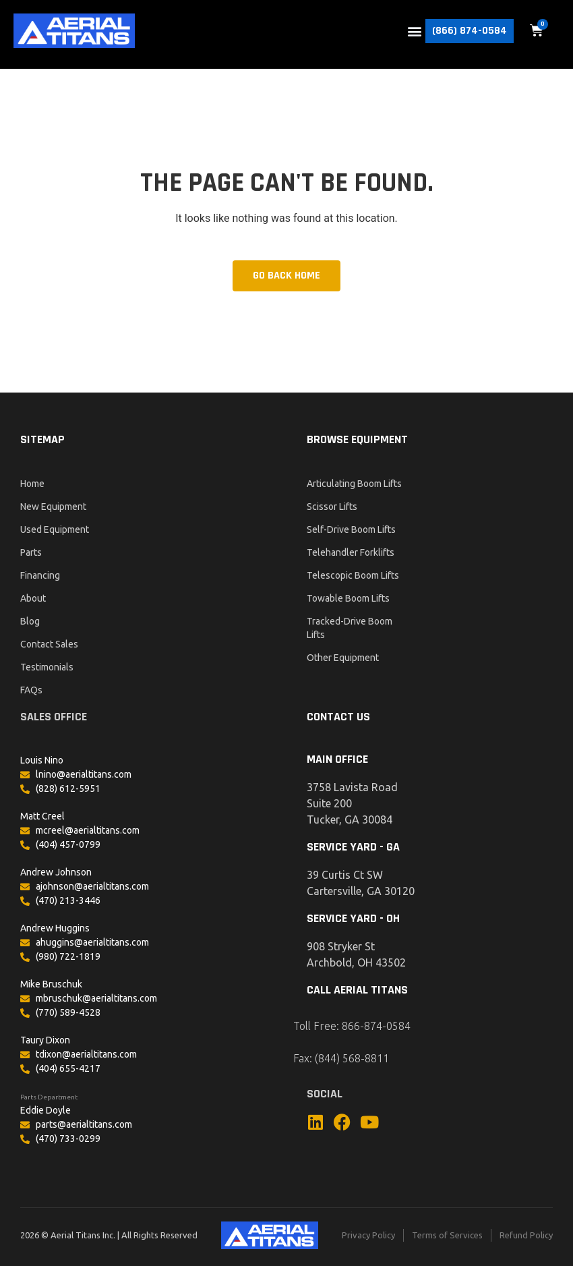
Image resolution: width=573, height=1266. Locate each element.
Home (32, 483)
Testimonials (46, 667)
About (33, 598)
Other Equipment (343, 657)
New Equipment (53, 506)
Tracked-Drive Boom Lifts (349, 628)
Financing (40, 575)
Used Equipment (54, 529)
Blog (30, 621)
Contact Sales (49, 644)
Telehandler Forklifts (350, 552)
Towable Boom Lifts (348, 598)
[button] (414, 31)
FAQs (31, 690)
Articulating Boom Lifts (354, 483)
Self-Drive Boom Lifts (351, 529)
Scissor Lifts (332, 506)
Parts (31, 552)
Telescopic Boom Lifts (353, 575)
